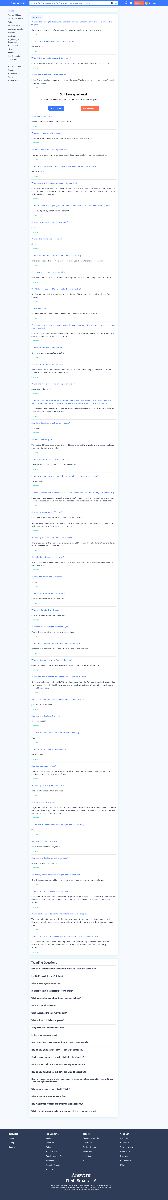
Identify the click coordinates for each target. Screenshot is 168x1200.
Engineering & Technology (13, 40)
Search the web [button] (56, 108)
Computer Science (53, 1165)
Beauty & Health (14, 25)
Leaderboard (13, 1138)
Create (138, 3)
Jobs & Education (14, 56)
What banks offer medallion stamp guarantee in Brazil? (56, 998)
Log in (156, 3)
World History (51, 1152)
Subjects (11, 11)
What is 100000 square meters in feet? (48, 1096)
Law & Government (15, 59)
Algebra (49, 1138)
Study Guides (88, 1152)
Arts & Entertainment (16, 18)
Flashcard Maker (89, 1147)
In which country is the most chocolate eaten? (52, 991)
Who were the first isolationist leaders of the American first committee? (64, 968)
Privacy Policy (125, 1152)
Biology (48, 1147)
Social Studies (13, 74)
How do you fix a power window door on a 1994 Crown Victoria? (60, 1042)
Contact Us (124, 1143)
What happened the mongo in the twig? (49, 1013)
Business (11, 32)
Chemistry (50, 1143)
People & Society (14, 66)
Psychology (50, 1161)
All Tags (11, 1143)
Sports (10, 77)
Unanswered (13, 1147)
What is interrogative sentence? (45, 983)
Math (10, 63)
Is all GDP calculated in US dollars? (47, 976)
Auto (10, 22)
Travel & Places (14, 81)
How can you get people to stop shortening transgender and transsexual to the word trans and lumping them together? (72, 1080)
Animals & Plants (14, 15)
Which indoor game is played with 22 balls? (50, 1089)
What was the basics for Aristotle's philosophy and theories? (58, 1064)
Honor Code (88, 1143)
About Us (124, 1138)
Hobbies (11, 52)
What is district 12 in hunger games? (47, 1020)
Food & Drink (13, 45)
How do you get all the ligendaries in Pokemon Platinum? (57, 1049)
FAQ (84, 1161)
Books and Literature (16, 29)
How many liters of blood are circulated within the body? (57, 1103)
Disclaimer (124, 1156)
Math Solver (87, 1156)
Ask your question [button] (90, 108)
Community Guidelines (91, 1138)
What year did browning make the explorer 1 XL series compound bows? (63, 1111)
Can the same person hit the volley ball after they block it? (57, 1057)
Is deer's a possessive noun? (44, 1035)
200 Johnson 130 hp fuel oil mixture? (47, 1027)
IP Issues (123, 1165)
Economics (50, 1169)
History (11, 49)
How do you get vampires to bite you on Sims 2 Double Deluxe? (59, 1072)
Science (11, 70)
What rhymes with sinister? (43, 1005)
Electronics (12, 36)
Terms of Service (126, 1147)
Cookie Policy (125, 1161)
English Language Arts (54, 1156)
